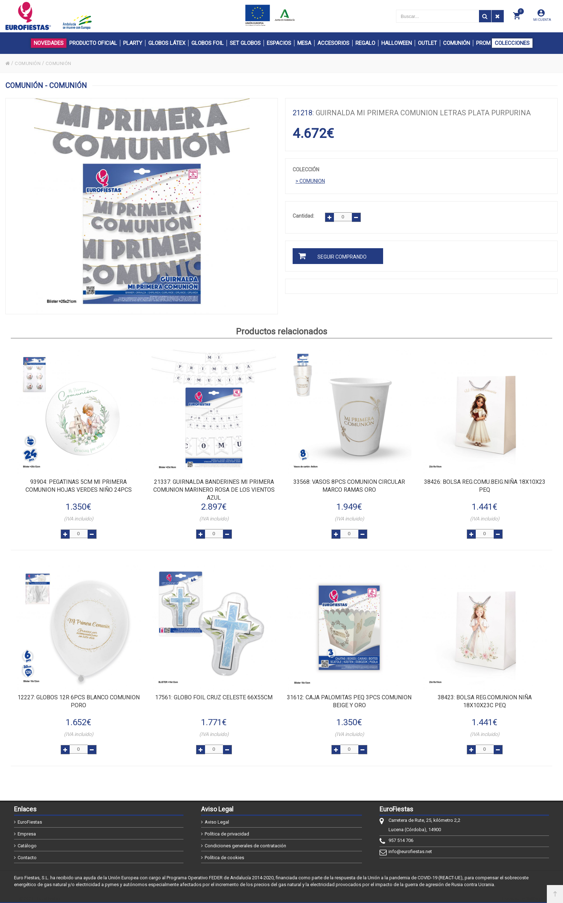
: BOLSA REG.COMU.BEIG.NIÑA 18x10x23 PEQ (484, 485)
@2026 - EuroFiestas (40, 894)
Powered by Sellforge (523, 894)
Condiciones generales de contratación (245, 841)
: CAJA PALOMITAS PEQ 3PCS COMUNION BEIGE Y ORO (349, 698)
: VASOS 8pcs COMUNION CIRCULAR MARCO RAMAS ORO (349, 485)
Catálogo (27, 841)
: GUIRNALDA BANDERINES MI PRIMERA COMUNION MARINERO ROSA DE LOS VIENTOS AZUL (214, 489)
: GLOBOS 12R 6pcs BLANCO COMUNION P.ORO (79, 698)
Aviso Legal (217, 818)
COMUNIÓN (28, 63)
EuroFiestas (30, 818)
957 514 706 (400, 836)
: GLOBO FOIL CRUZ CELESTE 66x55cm (214, 694)
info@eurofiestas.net (410, 847)
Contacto (27, 853)
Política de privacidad (227, 830)
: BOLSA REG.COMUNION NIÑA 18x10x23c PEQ (485, 698)
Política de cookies (224, 853)
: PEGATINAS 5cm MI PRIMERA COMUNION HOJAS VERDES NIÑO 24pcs (78, 485)
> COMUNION (310, 181)
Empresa (27, 830)
